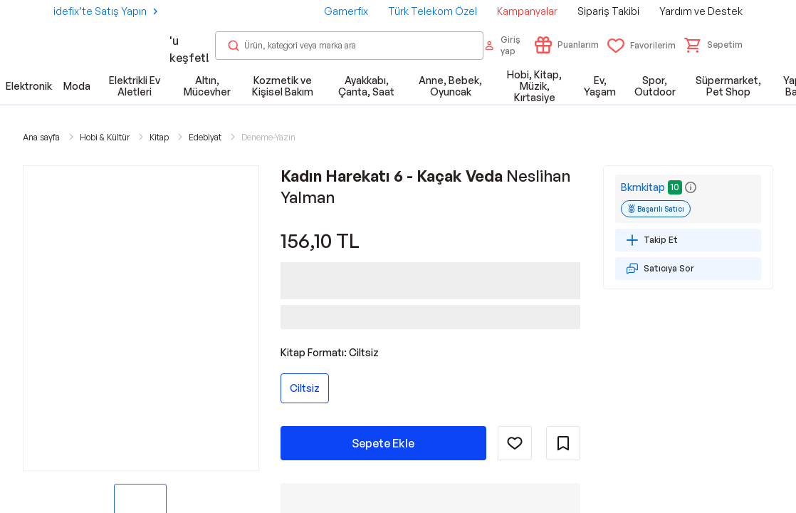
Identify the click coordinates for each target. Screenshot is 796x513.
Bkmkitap (643, 187)
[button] (713, 44)
